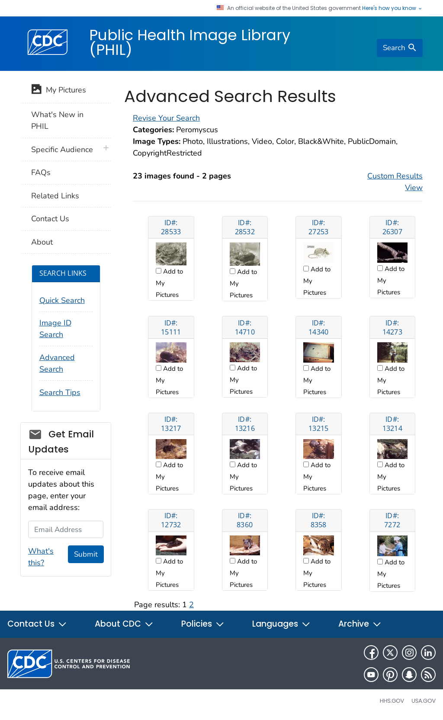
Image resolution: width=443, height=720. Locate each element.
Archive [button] (360, 624)
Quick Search (62, 300)
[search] (400, 48)
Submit (86, 554)
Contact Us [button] (37, 624)
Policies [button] (203, 624)
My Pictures (58, 91)
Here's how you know (392, 8)
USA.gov (423, 701)
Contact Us (50, 218)
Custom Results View (395, 182)
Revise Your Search (166, 118)
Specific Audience (62, 149)
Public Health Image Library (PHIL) (189, 42)
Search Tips (59, 392)
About (42, 242)
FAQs (41, 172)
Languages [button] (281, 624)
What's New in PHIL (57, 120)
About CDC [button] (124, 624)
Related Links (55, 196)
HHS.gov (392, 701)
